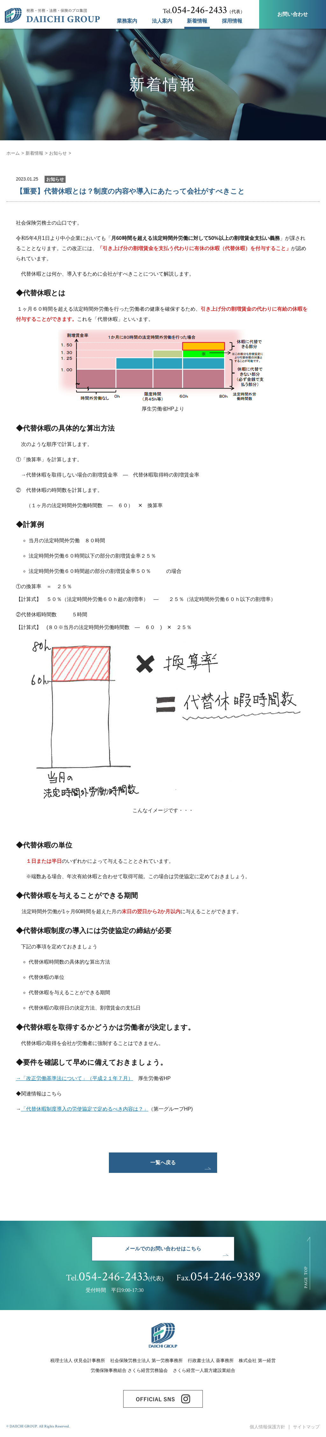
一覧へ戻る (163, 1162)
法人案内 (162, 21)
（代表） (204, 10)
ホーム (13, 153)
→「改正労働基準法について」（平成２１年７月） (74, 1078)
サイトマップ (306, 1426)
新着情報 (197, 21)
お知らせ (58, 153)
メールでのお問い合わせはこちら (163, 1248)
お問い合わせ (292, 14)
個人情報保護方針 (267, 1426)
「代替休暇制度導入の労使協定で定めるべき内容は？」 (84, 1109)
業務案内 (127, 21)
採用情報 (232, 21)
